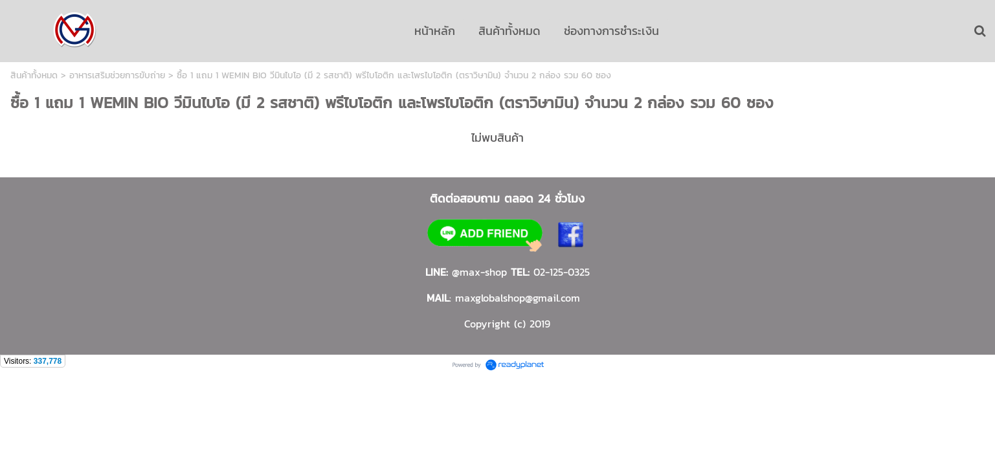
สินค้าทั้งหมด (34, 75)
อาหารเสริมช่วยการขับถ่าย (117, 75)
